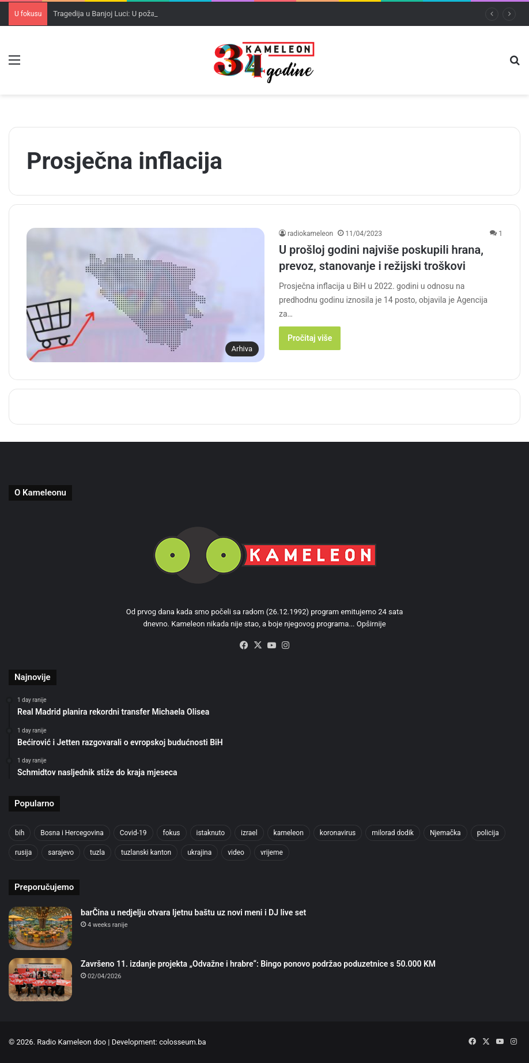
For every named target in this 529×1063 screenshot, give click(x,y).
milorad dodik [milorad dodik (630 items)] (393, 833)
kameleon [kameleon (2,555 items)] (289, 833)
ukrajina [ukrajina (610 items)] (199, 852)
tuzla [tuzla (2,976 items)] (97, 852)
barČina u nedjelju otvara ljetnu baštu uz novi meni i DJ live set (193, 912)
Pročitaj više (310, 338)
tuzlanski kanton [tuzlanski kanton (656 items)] (146, 852)
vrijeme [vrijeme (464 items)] (271, 852)
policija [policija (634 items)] (488, 833)
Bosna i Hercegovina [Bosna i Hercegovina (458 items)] (71, 833)
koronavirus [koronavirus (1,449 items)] (338, 833)
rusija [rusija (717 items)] (23, 852)
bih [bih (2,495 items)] (19, 833)
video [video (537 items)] (236, 852)
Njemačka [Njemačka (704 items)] (445, 833)
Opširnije (371, 623)
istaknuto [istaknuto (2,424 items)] (211, 833)
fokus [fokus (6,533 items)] (171, 833)
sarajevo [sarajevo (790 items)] (61, 852)
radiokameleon (310, 234)
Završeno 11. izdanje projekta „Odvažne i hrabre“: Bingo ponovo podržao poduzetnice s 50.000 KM (258, 963)
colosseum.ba (182, 1042)
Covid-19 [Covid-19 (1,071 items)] (133, 833)
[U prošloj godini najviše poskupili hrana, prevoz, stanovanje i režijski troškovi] (145, 295)
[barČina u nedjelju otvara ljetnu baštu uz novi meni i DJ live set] (40, 928)
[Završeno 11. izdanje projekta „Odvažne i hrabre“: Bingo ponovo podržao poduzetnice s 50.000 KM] (40, 979)
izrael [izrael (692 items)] (249, 833)
